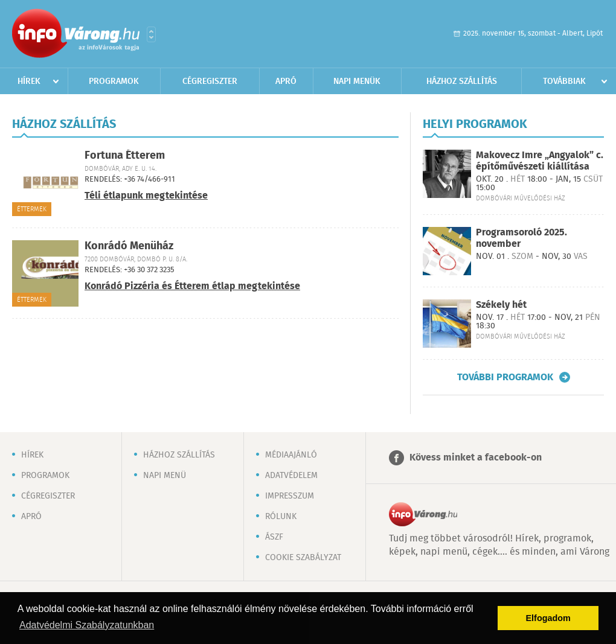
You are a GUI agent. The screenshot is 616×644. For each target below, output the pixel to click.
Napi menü (164, 475)
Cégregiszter (209, 81)
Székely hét (501, 305)
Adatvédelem (291, 475)
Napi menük (356, 81)
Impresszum (289, 496)
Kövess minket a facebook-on (475, 457)
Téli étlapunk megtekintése (146, 195)
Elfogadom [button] (548, 618)
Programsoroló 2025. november (521, 238)
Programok (114, 81)
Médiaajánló (291, 455)
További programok (505, 377)
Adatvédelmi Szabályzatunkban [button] (86, 625)
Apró (286, 81)
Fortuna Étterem (125, 155)
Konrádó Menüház (129, 246)
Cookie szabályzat (303, 557)
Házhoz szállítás (461, 81)
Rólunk (281, 516)
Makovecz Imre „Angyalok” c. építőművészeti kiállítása (539, 161)
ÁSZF (274, 537)
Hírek (29, 81)
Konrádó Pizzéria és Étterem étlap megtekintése (192, 286)
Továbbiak (564, 81)
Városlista (151, 34)
